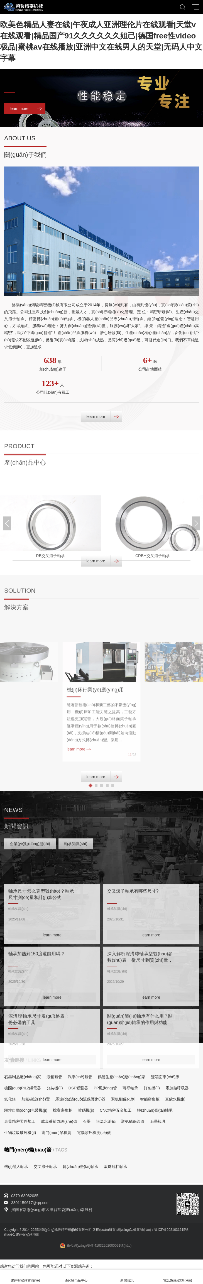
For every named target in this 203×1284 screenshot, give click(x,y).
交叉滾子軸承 (45, 1166)
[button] (7, 552)
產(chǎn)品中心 (76, 1277)
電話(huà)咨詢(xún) (177, 1277)
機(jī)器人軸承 (16, 1166)
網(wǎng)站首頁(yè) (25, 1277)
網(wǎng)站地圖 (27, 1234)
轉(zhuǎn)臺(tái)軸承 (80, 1166)
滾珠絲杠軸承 (115, 1166)
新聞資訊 (127, 1277)
